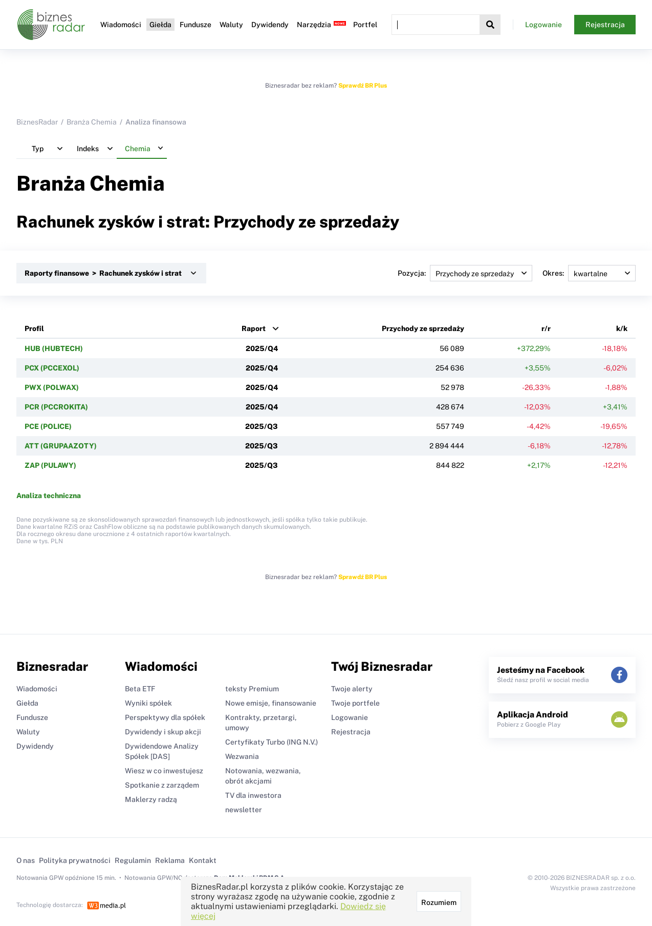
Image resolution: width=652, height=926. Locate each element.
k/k (621, 328)
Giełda (160, 24)
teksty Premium (252, 689)
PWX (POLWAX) (52, 387)
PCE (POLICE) (48, 426)
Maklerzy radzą (151, 799)
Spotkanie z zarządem (162, 785)
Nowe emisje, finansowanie (270, 703)
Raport (254, 328)
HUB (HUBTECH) (54, 348)
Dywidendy (270, 24)
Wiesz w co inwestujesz (164, 771)
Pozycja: (465, 273)
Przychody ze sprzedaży (423, 328)
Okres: (589, 273)
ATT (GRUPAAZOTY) (61, 446)
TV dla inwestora (253, 795)
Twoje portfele (355, 703)
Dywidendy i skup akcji (163, 732)
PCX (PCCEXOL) (52, 368)
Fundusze (195, 24)
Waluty (231, 24)
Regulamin (133, 860)
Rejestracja (605, 24)
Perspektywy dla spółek (165, 717)
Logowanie (543, 24)
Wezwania (242, 756)
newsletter (243, 810)
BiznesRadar (37, 122)
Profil (34, 328)
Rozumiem (439, 902)
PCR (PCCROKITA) (56, 407)
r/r (546, 328)
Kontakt (202, 860)
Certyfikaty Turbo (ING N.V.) (271, 742)
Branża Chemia (92, 122)
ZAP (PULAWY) (50, 465)
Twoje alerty (352, 689)
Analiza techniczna (48, 495)
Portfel (365, 24)
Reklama (170, 860)
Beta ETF (140, 689)
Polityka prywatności (75, 860)
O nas (25, 860)
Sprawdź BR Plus (362, 85)
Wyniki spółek (148, 703)
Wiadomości (120, 24)
